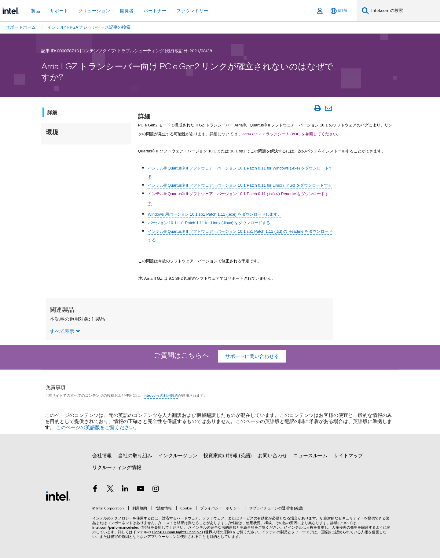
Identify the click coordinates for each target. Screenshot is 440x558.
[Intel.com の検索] (404, 10)
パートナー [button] (155, 10)
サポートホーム (21, 27)
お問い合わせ (272, 456)
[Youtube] (140, 489)
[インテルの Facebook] (95, 489)
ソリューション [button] (94, 10)
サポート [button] (59, 10)
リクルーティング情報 (116, 468)
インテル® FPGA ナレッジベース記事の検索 (88, 27)
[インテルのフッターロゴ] (58, 496)
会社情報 (102, 456)
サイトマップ (348, 456)
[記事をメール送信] (328, 108)
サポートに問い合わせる (252, 356)
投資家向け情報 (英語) (228, 456)
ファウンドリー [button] (192, 10)
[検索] (365, 10)
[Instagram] (155, 489)
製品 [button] (35, 10)
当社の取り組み (135, 456)
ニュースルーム (310, 456)
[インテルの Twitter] (110, 489)
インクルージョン (177, 456)
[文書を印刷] (317, 108)
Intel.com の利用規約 (161, 395)
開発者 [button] (127, 10)
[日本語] (339, 10)
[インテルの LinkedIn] (125, 489)
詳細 (52, 112)
